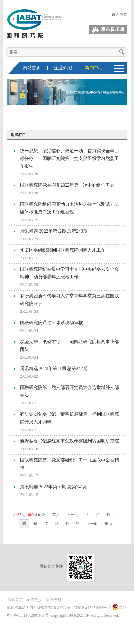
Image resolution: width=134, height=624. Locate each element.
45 (24, 523)
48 (56, 523)
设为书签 (119, 14)
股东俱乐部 (117, 29)
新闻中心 (94, 67)
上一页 (72, 514)
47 (46, 523)
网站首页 (32, 67)
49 (67, 523)
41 (87, 514)
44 (119, 514)
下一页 (92, 523)
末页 (108, 523)
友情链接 (34, 600)
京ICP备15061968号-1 (92, 607)
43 (108, 514)
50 (77, 523)
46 (35, 523)
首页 (56, 514)
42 (97, 514)
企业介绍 (63, 67)
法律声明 (53, 600)
